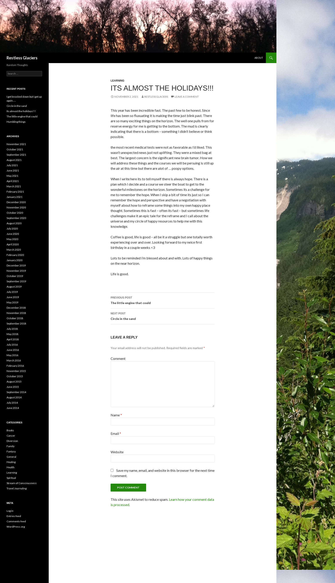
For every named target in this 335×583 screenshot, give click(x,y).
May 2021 (12, 175)
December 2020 (16, 202)
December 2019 (16, 265)
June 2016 (13, 350)
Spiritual (11, 477)
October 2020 (15, 212)
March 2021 (14, 186)
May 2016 (12, 355)
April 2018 (13, 339)
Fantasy (11, 451)
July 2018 (12, 328)
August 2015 (14, 381)
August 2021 (14, 160)
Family (10, 446)
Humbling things (16, 121)
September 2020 (16, 218)
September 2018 (16, 323)
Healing (11, 462)
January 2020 (14, 260)
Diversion (12, 441)
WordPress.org (16, 526)
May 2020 (12, 239)
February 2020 (15, 255)
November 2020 (16, 207)
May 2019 (12, 302)
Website (117, 452)
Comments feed (16, 521)
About (258, 57)
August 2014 (14, 397)
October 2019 (15, 276)
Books (10, 430)
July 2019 (12, 291)
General (11, 456)
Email (116, 433)
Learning (117, 80)
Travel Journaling (17, 488)
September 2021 (16, 154)
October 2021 (15, 149)
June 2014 (13, 408)
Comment (118, 358)
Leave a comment (187, 96)
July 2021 (12, 165)
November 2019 (16, 270)
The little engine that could (163, 300)
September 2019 (16, 281)
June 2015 (13, 386)
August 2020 (14, 223)
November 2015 (16, 371)
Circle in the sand (163, 316)
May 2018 (12, 334)
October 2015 (15, 376)
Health (10, 467)
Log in (10, 510)
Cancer (11, 435)
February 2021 (15, 191)
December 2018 (16, 307)
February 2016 (15, 365)
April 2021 (13, 181)
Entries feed (14, 516)
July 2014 (12, 402)
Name (116, 415)
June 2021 (13, 170)
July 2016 (12, 344)
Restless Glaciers (22, 57)
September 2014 (16, 392)
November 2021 (16, 144)
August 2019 (14, 286)
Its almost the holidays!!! (21, 111)
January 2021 (14, 197)
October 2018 (15, 318)
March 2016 (14, 360)
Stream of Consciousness (22, 483)
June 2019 (13, 297)
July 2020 (12, 228)
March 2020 (14, 249)
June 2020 (13, 233)
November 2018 (16, 313)
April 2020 (13, 244)
